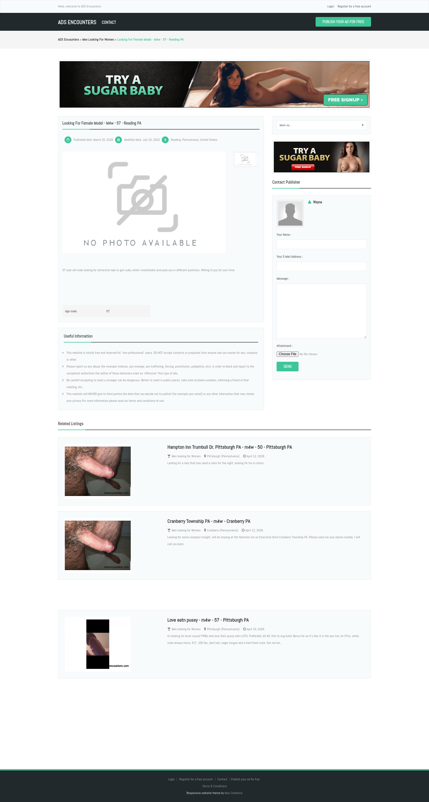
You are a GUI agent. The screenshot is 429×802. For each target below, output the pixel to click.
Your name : (284, 234)
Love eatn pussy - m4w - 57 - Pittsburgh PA (208, 620)
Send (287, 366)
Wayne (317, 202)
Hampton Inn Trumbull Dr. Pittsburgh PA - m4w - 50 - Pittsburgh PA (229, 447)
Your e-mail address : (290, 256)
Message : (283, 278)
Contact (109, 22)
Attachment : (285, 346)
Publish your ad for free (343, 21)
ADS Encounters (77, 22)
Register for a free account (354, 6)
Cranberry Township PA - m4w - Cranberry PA (208, 521)
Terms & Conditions (214, 786)
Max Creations (234, 793)
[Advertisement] (214, 718)
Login (330, 6)
